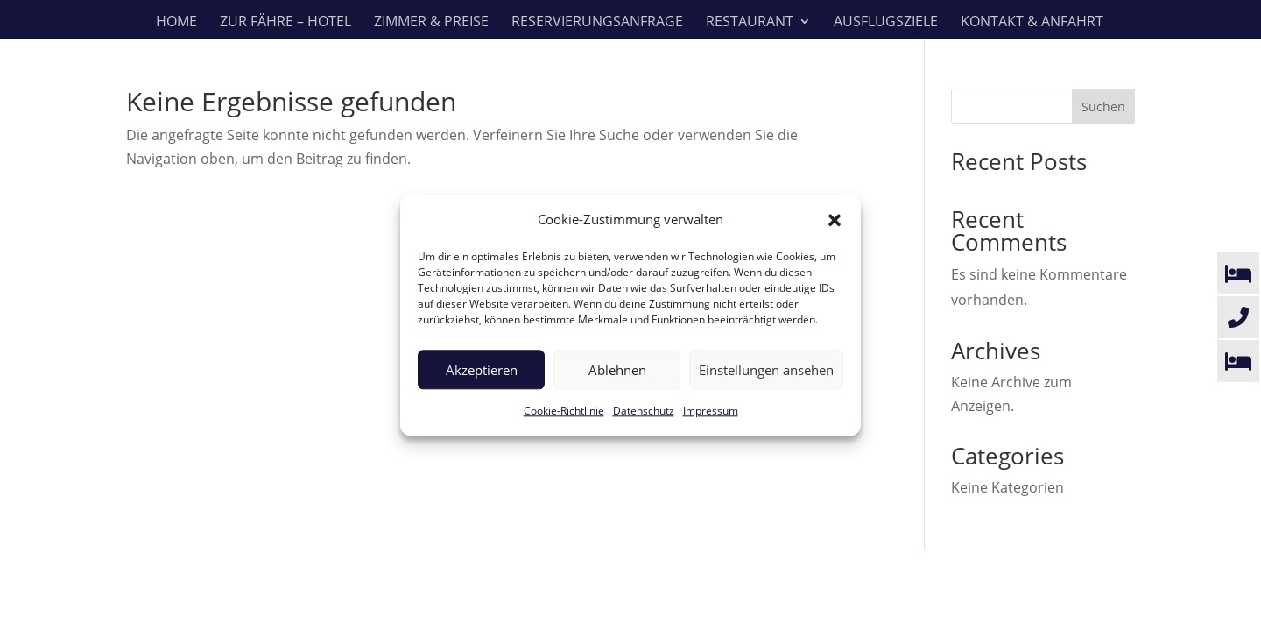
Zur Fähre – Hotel (285, 23)
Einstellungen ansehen (766, 370)
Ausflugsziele (886, 23)
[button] (834, 220)
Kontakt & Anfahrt (1032, 23)
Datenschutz (643, 411)
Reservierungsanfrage (597, 23)
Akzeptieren (482, 370)
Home (176, 23)
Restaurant (749, 23)
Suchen (1103, 106)
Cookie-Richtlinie (564, 411)
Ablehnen (617, 370)
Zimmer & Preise (431, 23)
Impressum (710, 411)
